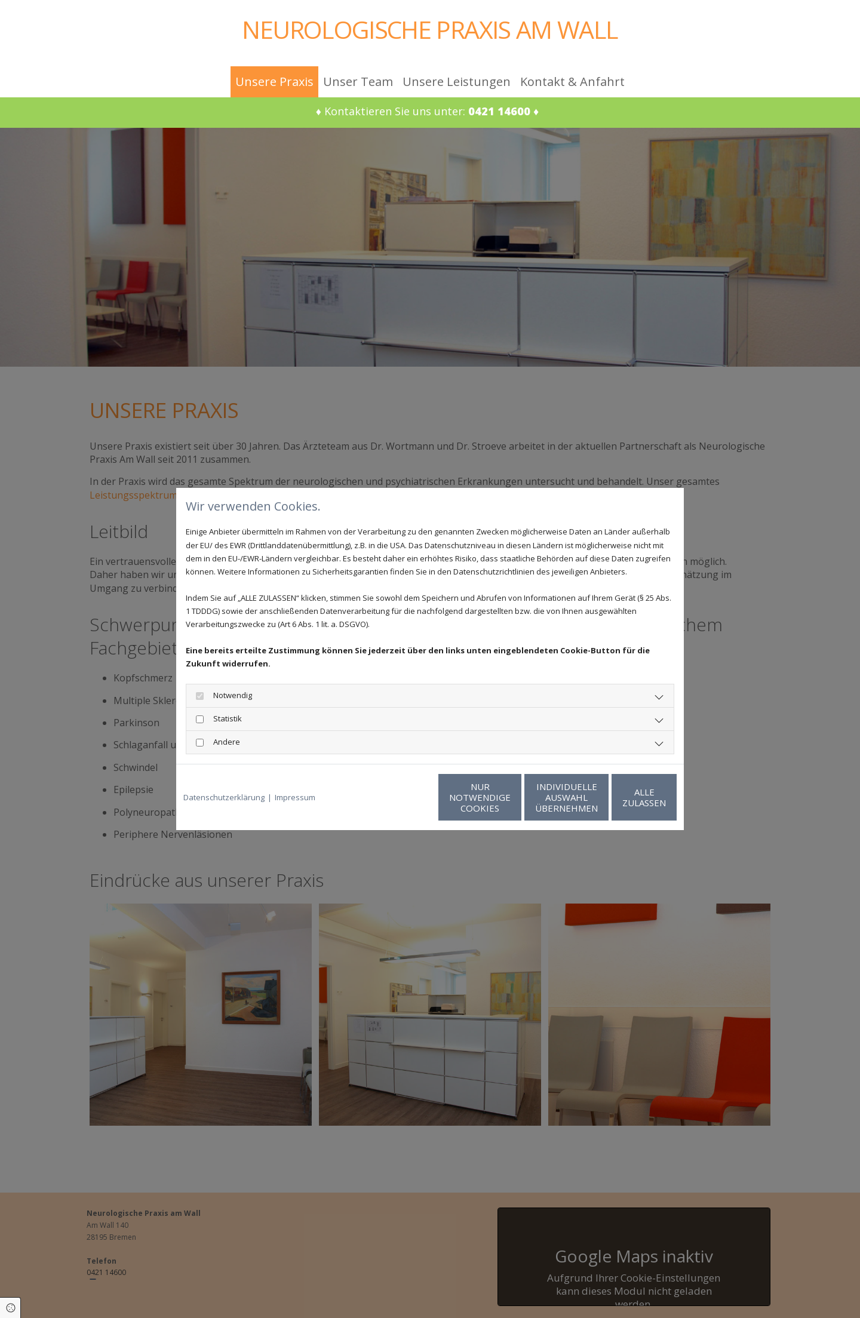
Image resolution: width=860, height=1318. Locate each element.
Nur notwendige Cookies (394, 797)
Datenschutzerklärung (224, 797)
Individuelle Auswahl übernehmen (508, 797)
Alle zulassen (621, 797)
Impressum (295, 797)
